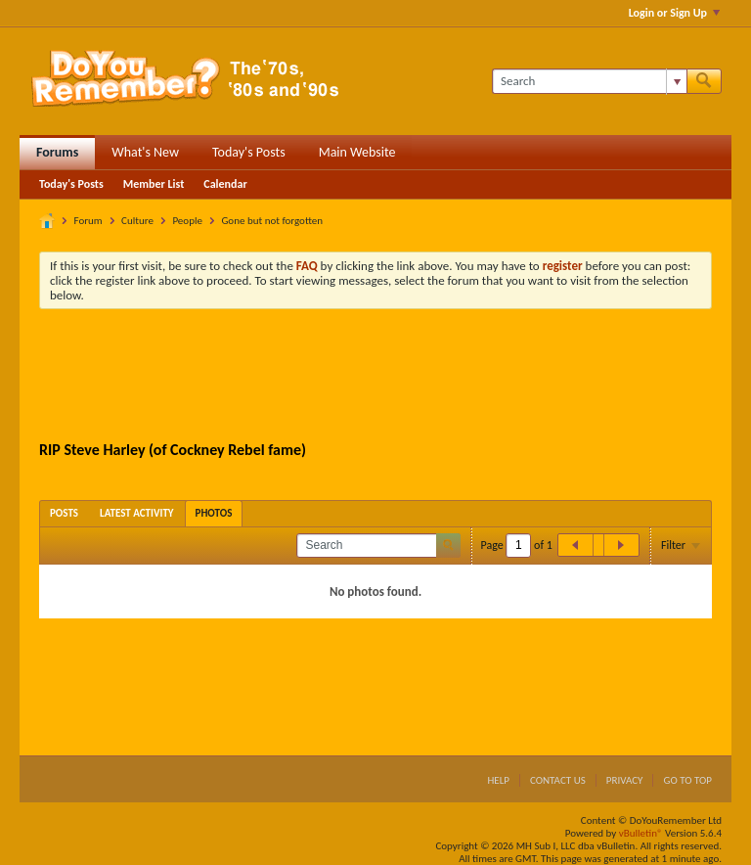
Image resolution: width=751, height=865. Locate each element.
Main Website (357, 152)
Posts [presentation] (64, 513)
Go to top (687, 780)
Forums (57, 152)
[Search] (589, 81)
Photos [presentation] (214, 513)
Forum (88, 220)
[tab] (64, 513)
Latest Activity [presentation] (137, 513)
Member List (154, 184)
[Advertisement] (395, 378)
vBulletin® (641, 833)
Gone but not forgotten (272, 220)
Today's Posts (249, 152)
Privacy (624, 780)
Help (498, 780)
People (187, 220)
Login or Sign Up (674, 13)
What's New (145, 152)
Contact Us (558, 780)
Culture (137, 220)
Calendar (224, 184)
